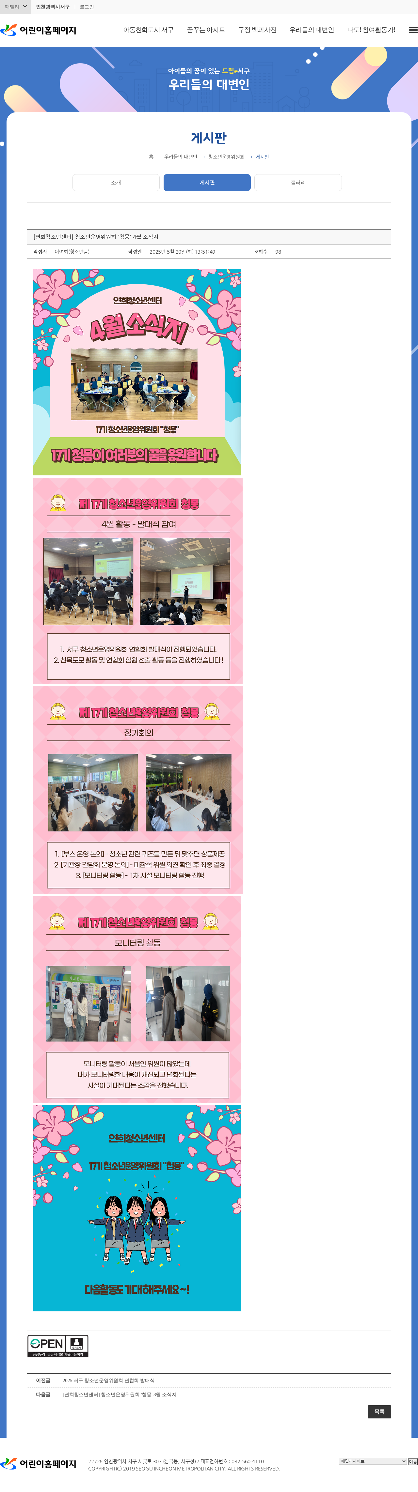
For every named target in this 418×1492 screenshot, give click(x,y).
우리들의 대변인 (311, 29)
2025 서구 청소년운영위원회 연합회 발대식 (108, 1380)
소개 (116, 182)
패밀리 (12, 6)
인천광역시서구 (53, 6)
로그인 (87, 6)
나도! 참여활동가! (371, 29)
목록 (379, 1411)
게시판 (207, 182)
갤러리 (298, 182)
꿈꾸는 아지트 (206, 29)
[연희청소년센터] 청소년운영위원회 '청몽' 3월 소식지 (119, 1394)
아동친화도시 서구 (148, 29)
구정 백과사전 (257, 29)
